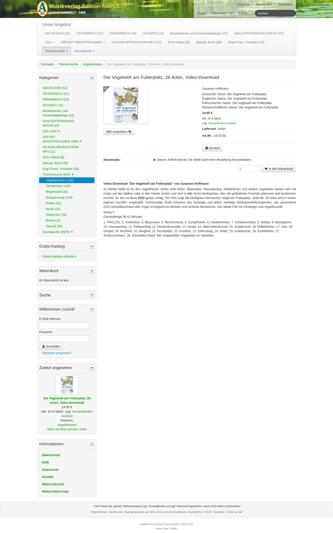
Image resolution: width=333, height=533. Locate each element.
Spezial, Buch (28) (55, 163)
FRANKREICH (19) (55, 99)
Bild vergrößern (118, 131)
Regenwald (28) (57, 191)
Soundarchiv (84, 51)
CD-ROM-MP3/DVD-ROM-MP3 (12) (60, 149)
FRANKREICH (123, 33)
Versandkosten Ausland (222, 123)
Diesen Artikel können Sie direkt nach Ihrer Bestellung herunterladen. (202, 159)
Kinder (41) (53, 203)
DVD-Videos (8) (53, 157)
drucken (212, 148)
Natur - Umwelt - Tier (67, 12)
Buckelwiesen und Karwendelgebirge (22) (58, 113)
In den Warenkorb (279, 169)
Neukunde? (264, 4)
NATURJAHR (57, 33)
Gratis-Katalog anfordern (59, 256)
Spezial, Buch (208, 42)
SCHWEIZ (153, 33)
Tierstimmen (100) (58, 186)
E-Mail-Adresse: (50, 319)
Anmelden (286, 4)
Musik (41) (53, 209)
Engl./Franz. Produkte (246, 42)
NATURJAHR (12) (54, 88)
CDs (49, 42)
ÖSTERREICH (90, 33)
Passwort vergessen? (57, 353)
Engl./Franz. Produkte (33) (60, 169)
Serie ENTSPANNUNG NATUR (258, 33)
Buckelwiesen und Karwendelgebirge (198, 33)
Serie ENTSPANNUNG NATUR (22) (58, 123)
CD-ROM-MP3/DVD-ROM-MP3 (136, 42)
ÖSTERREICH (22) (55, 93)
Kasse (201, 13)
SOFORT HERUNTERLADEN (83, 42)
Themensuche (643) (57, 174)
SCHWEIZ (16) (52, 105)
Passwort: (46, 332)
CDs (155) (51, 131)
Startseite (243, 4)
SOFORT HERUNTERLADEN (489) (61, 139)
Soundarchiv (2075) (57, 232)
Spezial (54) (54, 226)
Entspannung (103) (59, 197)
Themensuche (56, 51)
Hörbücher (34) (56, 214)
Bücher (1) (53, 220)
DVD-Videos (179, 42)
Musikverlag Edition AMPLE (85, 6)
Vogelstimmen (92, 64)
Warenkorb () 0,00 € (232, 13)
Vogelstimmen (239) (59, 180)
